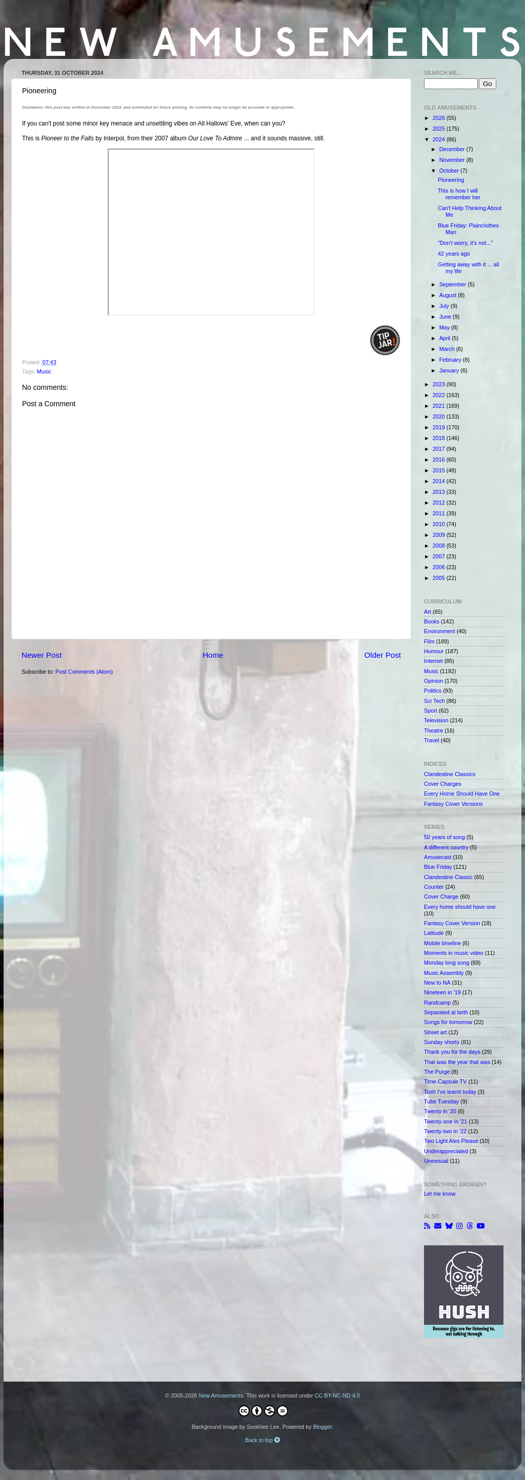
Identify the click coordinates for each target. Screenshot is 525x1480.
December (453, 149)
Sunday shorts (441, 1042)
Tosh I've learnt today (450, 1092)
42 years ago (454, 254)
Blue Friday (438, 867)
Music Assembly (443, 973)
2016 (440, 459)
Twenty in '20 (440, 1111)
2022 (440, 395)
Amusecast (437, 857)
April (445, 338)
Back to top (262, 1440)
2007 (440, 556)
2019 (440, 427)
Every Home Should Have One (462, 793)
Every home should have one (460, 907)
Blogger (322, 1427)
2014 (440, 481)
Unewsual (436, 1161)
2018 (440, 438)
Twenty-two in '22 (445, 1131)
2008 (440, 546)
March (447, 349)
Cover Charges (442, 784)
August (448, 295)
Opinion (433, 681)
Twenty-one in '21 (445, 1121)
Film (429, 641)
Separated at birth (446, 1012)
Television (436, 720)
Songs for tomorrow (448, 1022)
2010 (440, 524)
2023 (440, 384)
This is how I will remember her (459, 193)
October (449, 171)
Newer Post (42, 655)
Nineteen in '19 (442, 992)
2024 (440, 139)
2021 (440, 406)
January (449, 370)
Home (213, 655)
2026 (440, 118)
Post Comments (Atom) (84, 672)
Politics (432, 690)
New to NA (437, 982)
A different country (446, 847)
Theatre (433, 730)
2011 (440, 513)
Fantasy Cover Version (452, 923)
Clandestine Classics (449, 774)
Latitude (433, 933)
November (453, 160)
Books (431, 621)
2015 (440, 470)
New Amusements (221, 1395)
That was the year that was (457, 1062)
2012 (440, 502)
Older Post (383, 655)
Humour (433, 651)
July (445, 306)
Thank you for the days (452, 1052)
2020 (440, 416)
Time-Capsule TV (445, 1081)
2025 (440, 129)
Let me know (439, 1194)
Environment (439, 631)
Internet (433, 661)
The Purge (437, 1072)
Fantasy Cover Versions (453, 804)
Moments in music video (453, 953)
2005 (440, 578)
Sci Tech (434, 701)
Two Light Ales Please (451, 1141)
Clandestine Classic (448, 877)
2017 (440, 449)
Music (44, 371)
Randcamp (437, 1002)
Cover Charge (441, 896)
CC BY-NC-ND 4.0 (337, 1395)
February (451, 360)
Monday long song (446, 963)
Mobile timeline (442, 943)
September (453, 284)
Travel (431, 740)
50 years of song (444, 837)
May (445, 327)
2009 (440, 535)
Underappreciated (446, 1151)
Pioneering (451, 180)
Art (427, 612)
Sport (430, 710)
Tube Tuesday (441, 1101)
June (446, 317)
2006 (440, 567)
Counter (433, 887)
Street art (435, 1032)
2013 (440, 492)
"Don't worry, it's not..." (465, 243)
